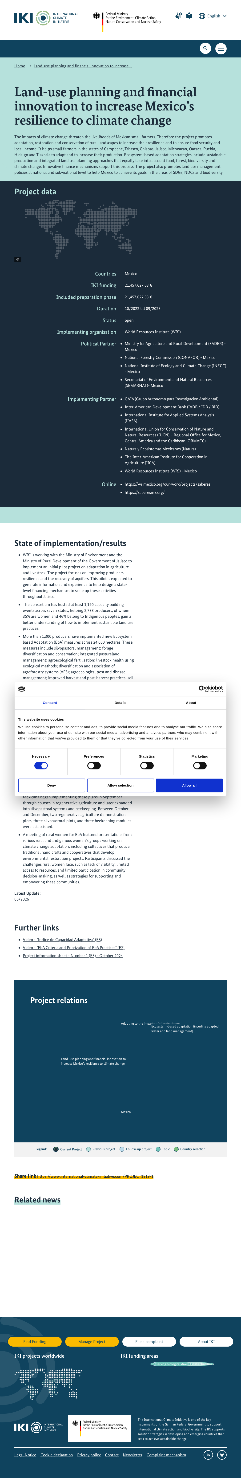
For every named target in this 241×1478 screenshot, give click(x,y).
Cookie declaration (56, 1454)
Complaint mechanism (166, 1454)
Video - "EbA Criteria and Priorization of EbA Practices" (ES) (74, 947)
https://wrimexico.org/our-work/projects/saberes (167, 484)
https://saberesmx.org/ (145, 492)
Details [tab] (120, 703)
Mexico (126, 1112)
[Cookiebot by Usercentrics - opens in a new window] (202, 689)
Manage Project (91, 1341)
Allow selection (121, 785)
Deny (51, 785)
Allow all (189, 785)
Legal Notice (25, 1454)
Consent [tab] (50, 703)
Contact (112, 1454)
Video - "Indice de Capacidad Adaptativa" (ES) (62, 939)
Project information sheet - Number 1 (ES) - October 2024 (73, 955)
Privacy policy (89, 1454)
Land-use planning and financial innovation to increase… (83, 65)
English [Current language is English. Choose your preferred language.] (213, 15)
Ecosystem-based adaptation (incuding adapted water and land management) (185, 1028)
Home (19, 65)
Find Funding (34, 1341)
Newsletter (132, 1454)
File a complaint (149, 1341)
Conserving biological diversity (171, 1364)
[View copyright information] (17, 259)
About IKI (206, 1341)
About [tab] (191, 703)
